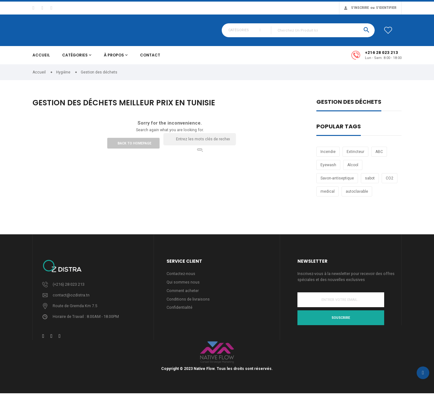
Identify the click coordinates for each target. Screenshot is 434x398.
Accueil (41, 58)
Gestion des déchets (348, 106)
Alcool (352, 169)
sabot (370, 182)
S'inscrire (360, 7)
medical (327, 195)
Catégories (75, 58)
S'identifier (386, 7)
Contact (150, 58)
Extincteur (355, 155)
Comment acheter (183, 295)
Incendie (328, 155)
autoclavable (357, 195)
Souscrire (341, 322)
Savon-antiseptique (337, 182)
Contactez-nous (181, 277)
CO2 (389, 182)
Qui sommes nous (183, 286)
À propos (114, 58)
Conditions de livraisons (188, 303)
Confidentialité (180, 312)
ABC (379, 155)
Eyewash (328, 169)
